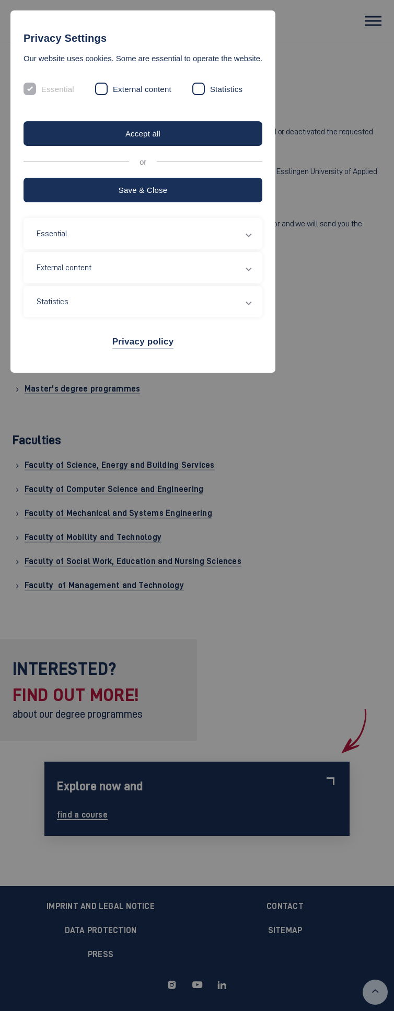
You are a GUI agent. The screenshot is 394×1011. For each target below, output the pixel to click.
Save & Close (143, 190)
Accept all (142, 133)
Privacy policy (143, 342)
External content (142, 89)
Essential (57, 89)
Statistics (226, 89)
